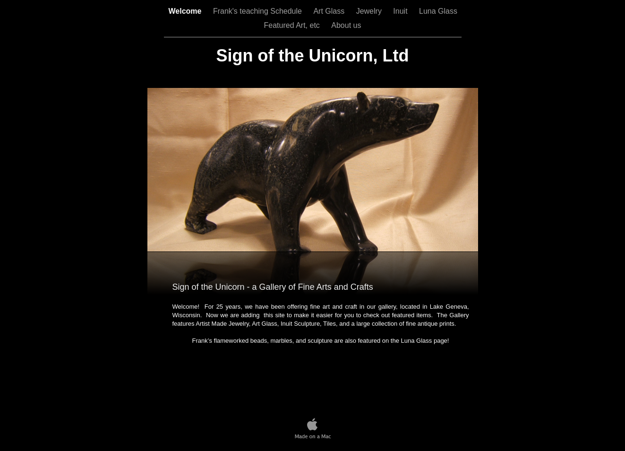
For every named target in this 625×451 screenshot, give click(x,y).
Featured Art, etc (293, 25)
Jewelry (370, 11)
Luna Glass (438, 11)
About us (346, 25)
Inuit (401, 11)
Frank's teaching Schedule (258, 11)
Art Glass (329, 11)
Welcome (186, 11)
